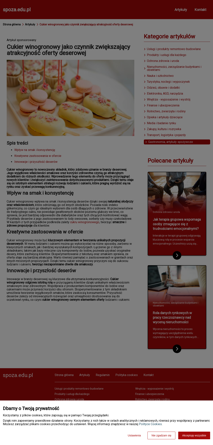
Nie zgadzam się (161, 435)
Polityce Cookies (150, 424)
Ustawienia (134, 435)
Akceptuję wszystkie (194, 435)
